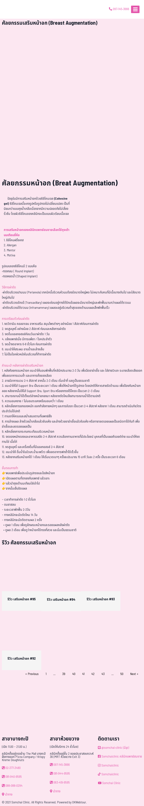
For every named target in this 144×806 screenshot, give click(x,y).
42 (92, 674)
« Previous (32, 674)
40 (73, 674)
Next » (134, 674)
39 (63, 674)
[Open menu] (135, 9)
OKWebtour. (79, 802)
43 (103, 674)
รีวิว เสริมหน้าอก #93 (101, 599)
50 (121, 674)
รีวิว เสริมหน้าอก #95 (22, 599)
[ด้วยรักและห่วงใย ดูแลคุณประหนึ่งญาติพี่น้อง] (13, 9)
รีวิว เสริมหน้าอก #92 (22, 658)
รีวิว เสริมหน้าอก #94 (61, 599)
